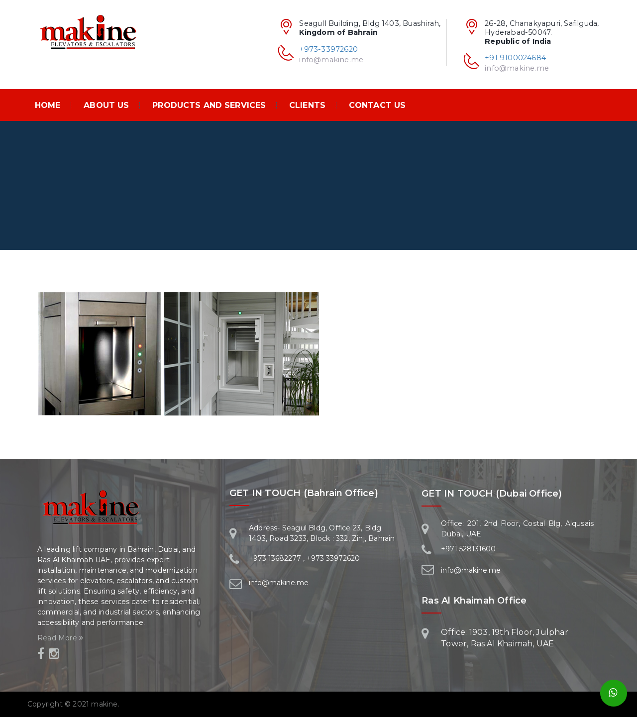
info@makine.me (517, 68)
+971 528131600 (468, 548)
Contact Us (377, 105)
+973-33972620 (328, 49)
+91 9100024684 (515, 57)
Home (48, 105)
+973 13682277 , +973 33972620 (304, 558)
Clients (307, 105)
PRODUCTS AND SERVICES (209, 105)
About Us (106, 105)
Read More (60, 637)
